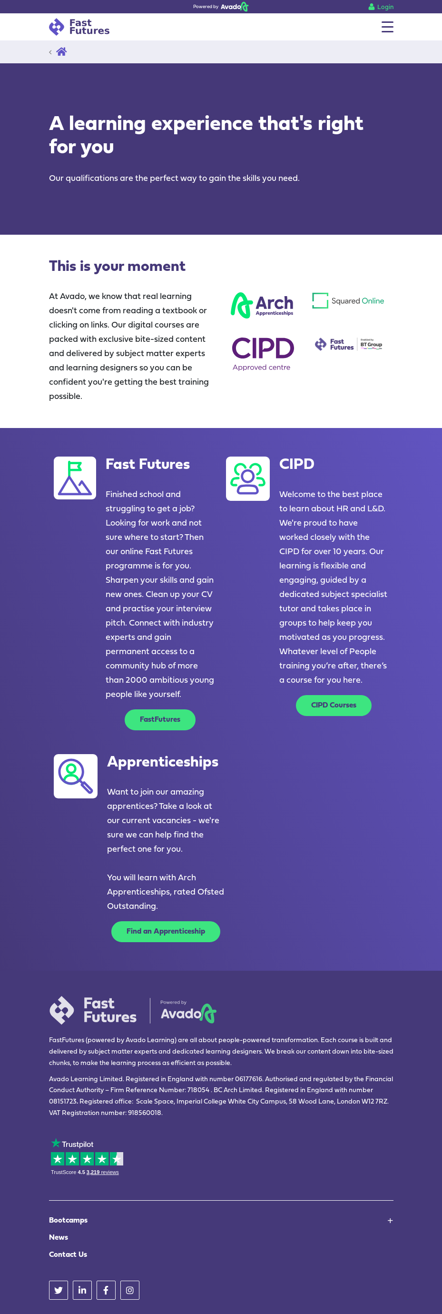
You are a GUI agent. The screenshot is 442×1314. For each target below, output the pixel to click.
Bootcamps (68, 1220)
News (58, 1238)
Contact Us (68, 1255)
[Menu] (387, 27)
